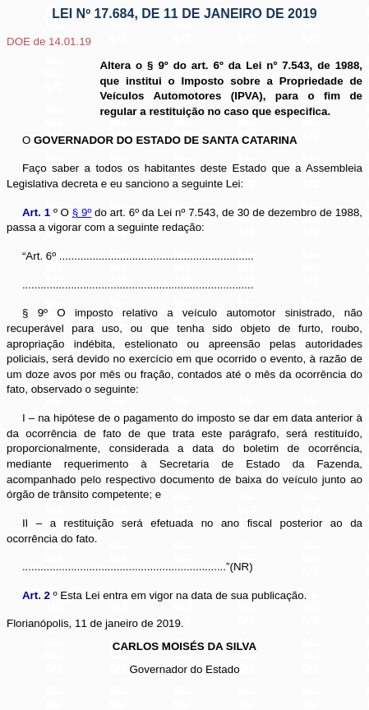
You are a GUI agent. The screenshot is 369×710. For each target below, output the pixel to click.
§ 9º (82, 212)
